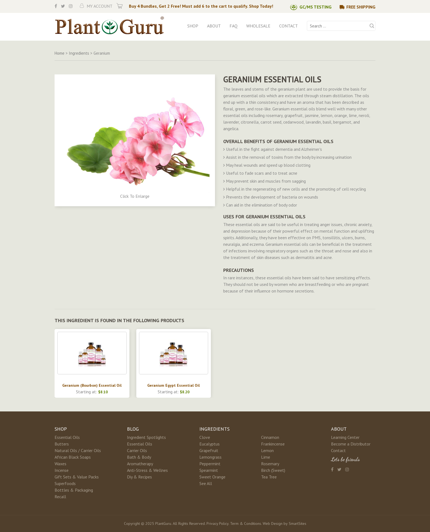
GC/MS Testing (315, 7)
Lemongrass (210, 457)
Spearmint (208, 470)
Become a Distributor (350, 444)
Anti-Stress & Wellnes (147, 470)
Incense (62, 470)
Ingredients (214, 429)
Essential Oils (67, 437)
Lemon (267, 450)
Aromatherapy (140, 463)
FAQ (233, 26)
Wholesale (258, 26)
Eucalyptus (209, 444)
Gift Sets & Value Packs (77, 477)
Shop (192, 26)
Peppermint (209, 463)
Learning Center (345, 437)
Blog (133, 429)
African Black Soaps (73, 457)
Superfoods (65, 483)
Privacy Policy (217, 523)
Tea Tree (269, 477)
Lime (265, 457)
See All (205, 483)
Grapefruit (208, 450)
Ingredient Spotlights (146, 437)
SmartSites (297, 523)
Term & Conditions (245, 523)
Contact (288, 26)
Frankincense (273, 444)
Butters (62, 444)
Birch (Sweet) (273, 470)
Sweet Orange (212, 477)
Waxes (60, 463)
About (214, 26)
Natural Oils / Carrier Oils (78, 450)
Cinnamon (270, 437)
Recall (60, 496)
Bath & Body (139, 457)
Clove (204, 437)
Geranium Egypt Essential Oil (173, 385)
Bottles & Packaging (74, 490)
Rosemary (270, 463)
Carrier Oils (137, 450)
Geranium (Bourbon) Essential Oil (91, 385)
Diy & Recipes (139, 477)
